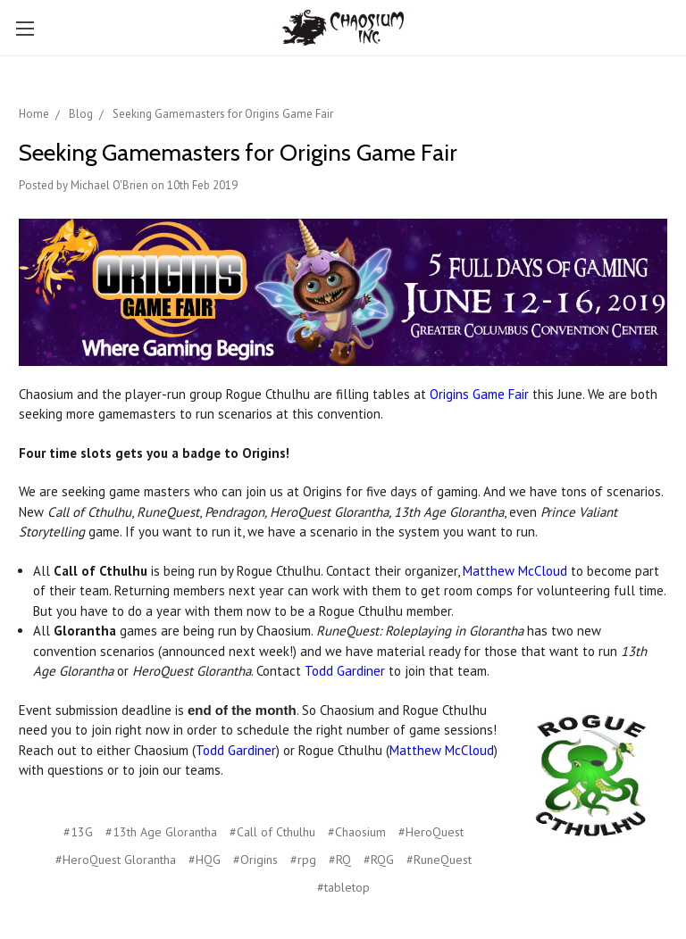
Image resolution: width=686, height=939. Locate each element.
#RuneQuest (439, 860)
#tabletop (343, 887)
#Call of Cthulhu (272, 832)
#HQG (204, 860)
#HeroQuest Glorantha (115, 860)
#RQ (340, 860)
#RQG (379, 860)
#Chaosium (357, 832)
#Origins (255, 860)
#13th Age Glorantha (161, 832)
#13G (78, 832)
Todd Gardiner (345, 670)
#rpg (303, 860)
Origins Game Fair (479, 394)
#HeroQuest (431, 832)
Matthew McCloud (515, 570)
